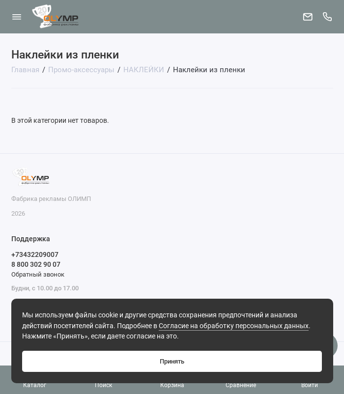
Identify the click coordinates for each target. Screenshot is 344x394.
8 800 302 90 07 (35, 264)
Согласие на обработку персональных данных (234, 326)
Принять (172, 361)
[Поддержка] (327, 16)
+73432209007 (34, 254)
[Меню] (16, 16)
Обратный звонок (37, 274)
